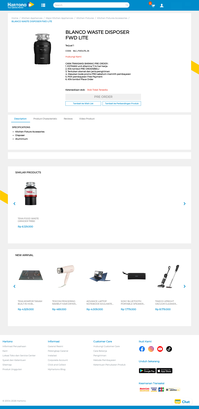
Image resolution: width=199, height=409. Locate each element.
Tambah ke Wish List (83, 103)
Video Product (86, 118)
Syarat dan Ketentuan (14, 360)
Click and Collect (57, 364)
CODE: (77, 51)
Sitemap (7, 364)
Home (15, 18)
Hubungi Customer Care (106, 346)
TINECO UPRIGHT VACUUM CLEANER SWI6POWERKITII (165, 302)
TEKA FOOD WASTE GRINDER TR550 (28, 219)
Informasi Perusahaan (14, 346)
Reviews (68, 118)
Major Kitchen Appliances (59, 18)
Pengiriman (99, 355)
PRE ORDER (103, 97)
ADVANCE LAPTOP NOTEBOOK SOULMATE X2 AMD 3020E (99, 302)
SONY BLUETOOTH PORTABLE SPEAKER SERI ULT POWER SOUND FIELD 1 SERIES (133, 302)
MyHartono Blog (56, 369)
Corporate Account (58, 360)
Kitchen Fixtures (85, 18)
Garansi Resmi (55, 346)
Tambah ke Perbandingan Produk (122, 103)
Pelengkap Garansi (58, 351)
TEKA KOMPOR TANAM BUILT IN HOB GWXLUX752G (30, 302)
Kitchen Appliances (32, 18)
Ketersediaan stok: (86, 89)
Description (20, 118)
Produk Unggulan (12, 369)
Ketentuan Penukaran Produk (109, 364)
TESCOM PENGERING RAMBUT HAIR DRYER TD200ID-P (63, 302)
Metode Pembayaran (104, 360)
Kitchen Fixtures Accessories (112, 18)
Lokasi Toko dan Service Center (18, 355)
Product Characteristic (45, 118)
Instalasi (52, 355)
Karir (5, 351)
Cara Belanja (100, 351)
